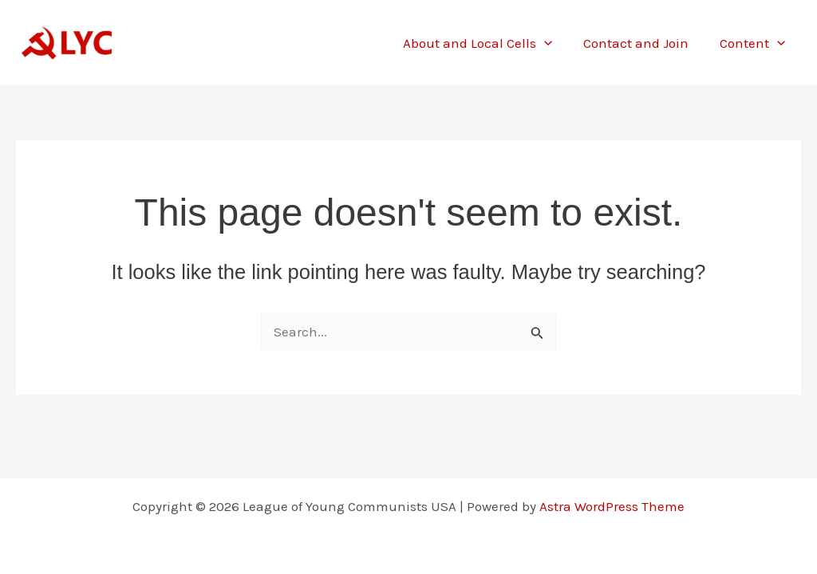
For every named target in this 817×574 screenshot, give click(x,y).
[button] (554, 43)
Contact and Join (642, 43)
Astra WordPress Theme (612, 506)
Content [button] (754, 43)
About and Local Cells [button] (487, 43)
